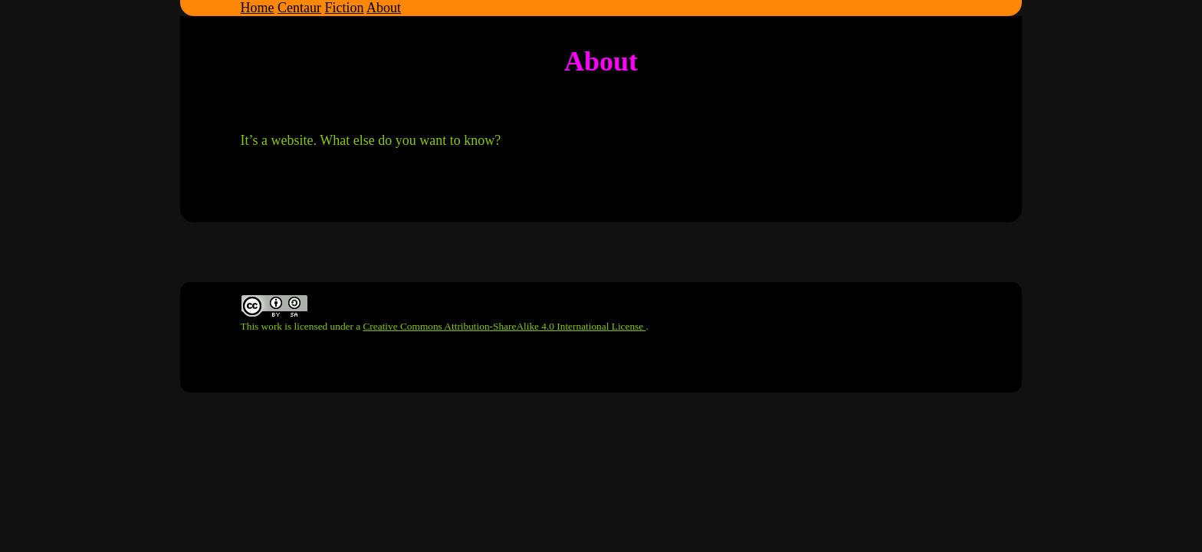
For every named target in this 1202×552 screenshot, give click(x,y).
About (383, 7)
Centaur (299, 7)
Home (257, 7)
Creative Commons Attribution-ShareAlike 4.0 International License (504, 326)
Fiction (344, 7)
